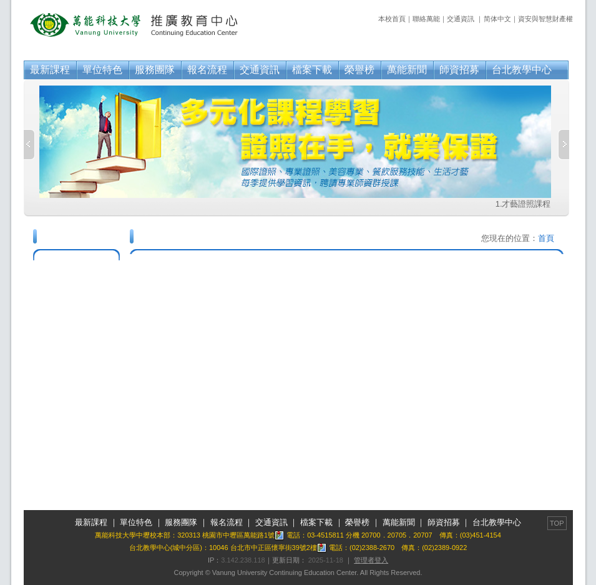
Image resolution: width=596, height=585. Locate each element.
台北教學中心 (522, 69)
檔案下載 (312, 69)
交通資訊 (460, 18)
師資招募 (459, 69)
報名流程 (207, 69)
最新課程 (50, 69)
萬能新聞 (407, 69)
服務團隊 (155, 69)
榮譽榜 (359, 69)
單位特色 (102, 69)
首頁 (546, 238)
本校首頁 (392, 18)
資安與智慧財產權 (545, 18)
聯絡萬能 (426, 18)
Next (563, 144)
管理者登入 (371, 560)
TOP (557, 523)
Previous (29, 144)
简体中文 (497, 18)
